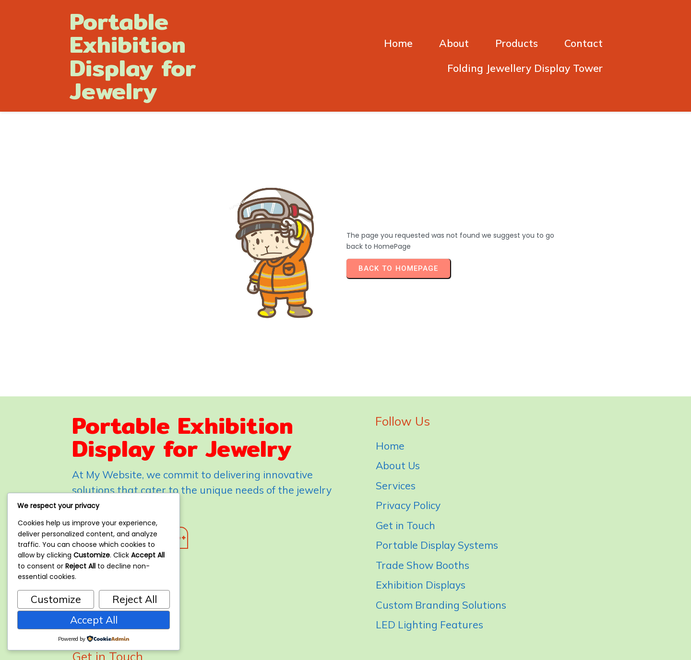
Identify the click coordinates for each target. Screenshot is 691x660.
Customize (56, 599)
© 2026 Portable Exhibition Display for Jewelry (346, 641)
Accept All (94, 620)
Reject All (134, 599)
